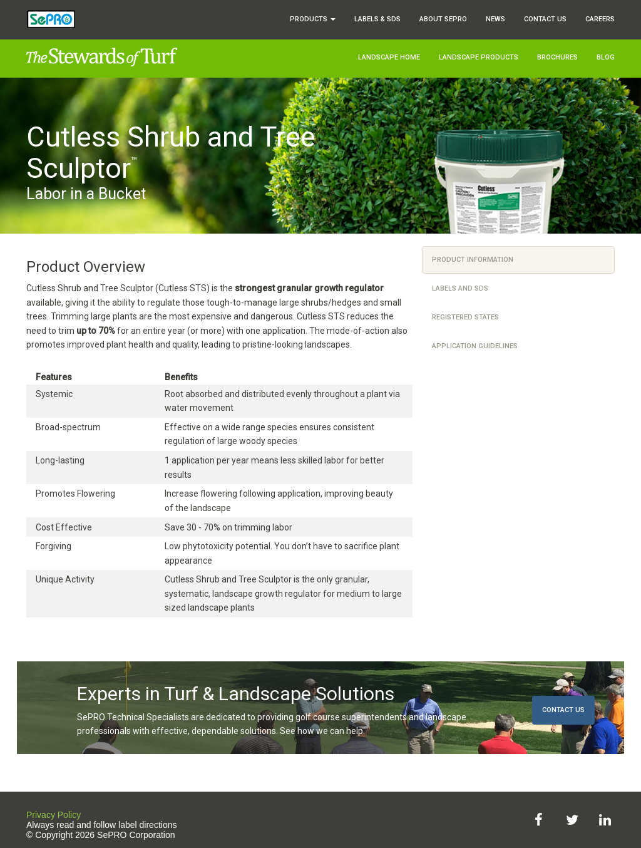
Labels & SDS (377, 19)
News (495, 19)
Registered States (465, 317)
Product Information (472, 260)
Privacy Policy (53, 815)
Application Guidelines (475, 346)
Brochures (557, 57)
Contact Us (545, 19)
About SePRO (443, 19)
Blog (606, 57)
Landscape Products (478, 57)
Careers (600, 19)
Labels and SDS (460, 288)
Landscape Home (389, 57)
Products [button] (313, 19)
